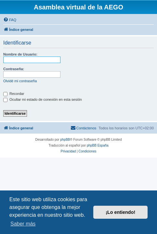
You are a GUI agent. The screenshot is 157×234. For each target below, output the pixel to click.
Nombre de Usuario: (20, 54)
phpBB (65, 139)
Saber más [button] (22, 224)
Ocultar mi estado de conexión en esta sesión (42, 99)
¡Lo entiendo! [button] (120, 212)
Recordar (13, 94)
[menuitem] (9, 20)
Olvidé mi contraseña (20, 81)
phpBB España (98, 145)
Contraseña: (13, 69)
